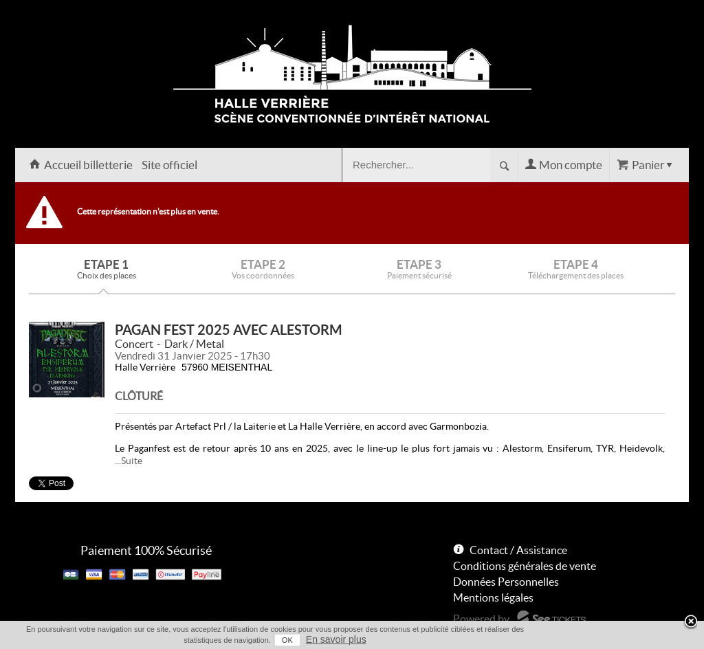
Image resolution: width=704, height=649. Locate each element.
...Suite (128, 460)
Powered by (481, 619)
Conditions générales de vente (524, 566)
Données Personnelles (506, 581)
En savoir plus (336, 639)
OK (287, 640)
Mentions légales (493, 597)
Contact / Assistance (518, 550)
